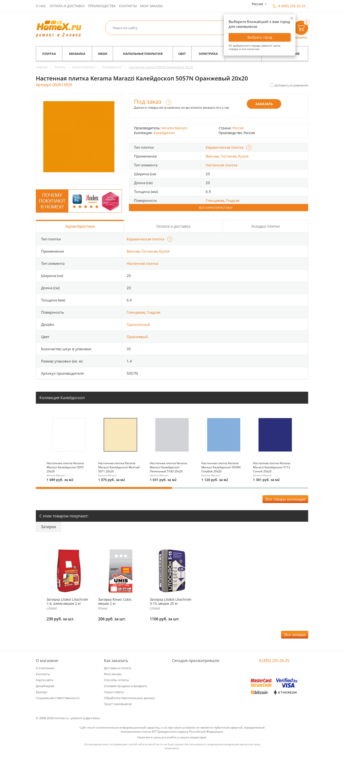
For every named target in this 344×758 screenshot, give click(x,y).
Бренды (41, 692)
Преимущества (102, 6)
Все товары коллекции (286, 499)
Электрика (208, 53)
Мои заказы (151, 6)
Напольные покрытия (143, 53)
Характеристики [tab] (80, 226)
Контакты (128, 6)
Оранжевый (137, 336)
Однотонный (138, 324)
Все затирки (295, 635)
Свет (182, 53)
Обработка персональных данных (129, 698)
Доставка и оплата (117, 668)
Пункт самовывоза (118, 704)
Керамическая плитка (224, 147)
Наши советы (114, 692)
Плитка (49, 53)
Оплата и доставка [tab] (173, 226)
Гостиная (228, 156)
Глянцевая (215, 200)
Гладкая (232, 200)
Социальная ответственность (58, 698)
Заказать (264, 104)
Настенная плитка (221, 165)
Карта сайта (44, 680)
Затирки (48, 526)
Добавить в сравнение (291, 85)
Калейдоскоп (164, 132)
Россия (238, 128)
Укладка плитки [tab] (265, 226)
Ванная (212, 156)
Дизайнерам (45, 686)
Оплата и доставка (67, 6)
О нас (41, 6)
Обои (102, 53)
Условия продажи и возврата (125, 686)
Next (305, 443)
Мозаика (77, 53)
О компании (45, 668)
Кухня (243, 156)
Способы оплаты (116, 680)
